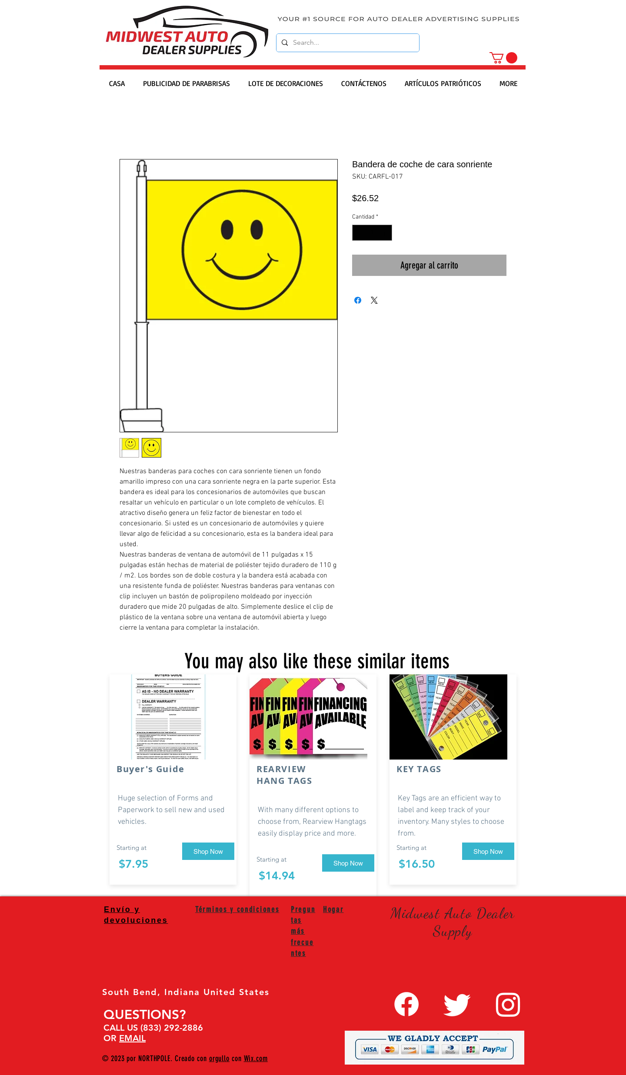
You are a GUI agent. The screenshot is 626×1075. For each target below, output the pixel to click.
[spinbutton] (372, 232)
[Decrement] (358, 232)
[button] (503, 57)
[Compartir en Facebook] (358, 300)
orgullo (219, 1058)
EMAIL (132, 1038)
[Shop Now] (208, 851)
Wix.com (256, 1058)
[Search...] (347, 43)
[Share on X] (374, 300)
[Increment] (385, 232)
